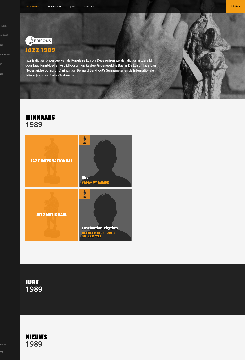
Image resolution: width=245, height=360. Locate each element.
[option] (105, 161)
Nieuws (89, 6)
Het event (33, 6)
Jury (73, 6)
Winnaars (54, 6)
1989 (235, 6)
